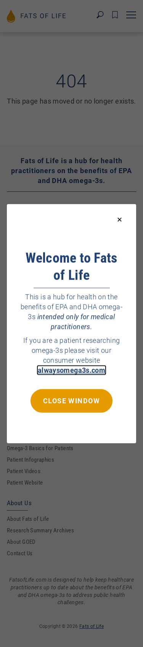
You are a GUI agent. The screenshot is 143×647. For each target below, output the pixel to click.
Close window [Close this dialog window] (71, 400)
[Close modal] (119, 220)
